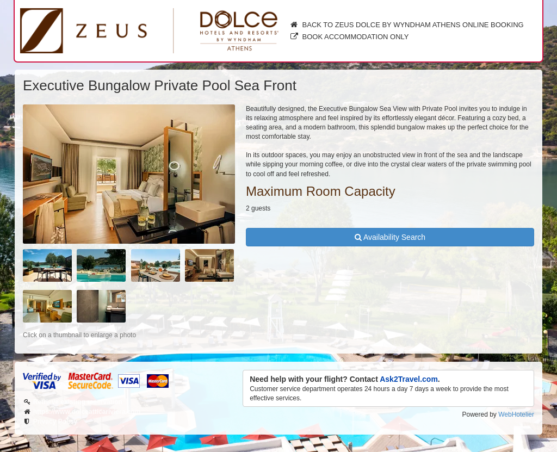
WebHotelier (516, 414)
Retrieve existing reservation (77, 402)
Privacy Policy (55, 421)
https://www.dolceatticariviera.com (87, 412)
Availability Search (390, 237)
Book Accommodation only (349, 37)
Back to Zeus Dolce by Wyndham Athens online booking (406, 25)
